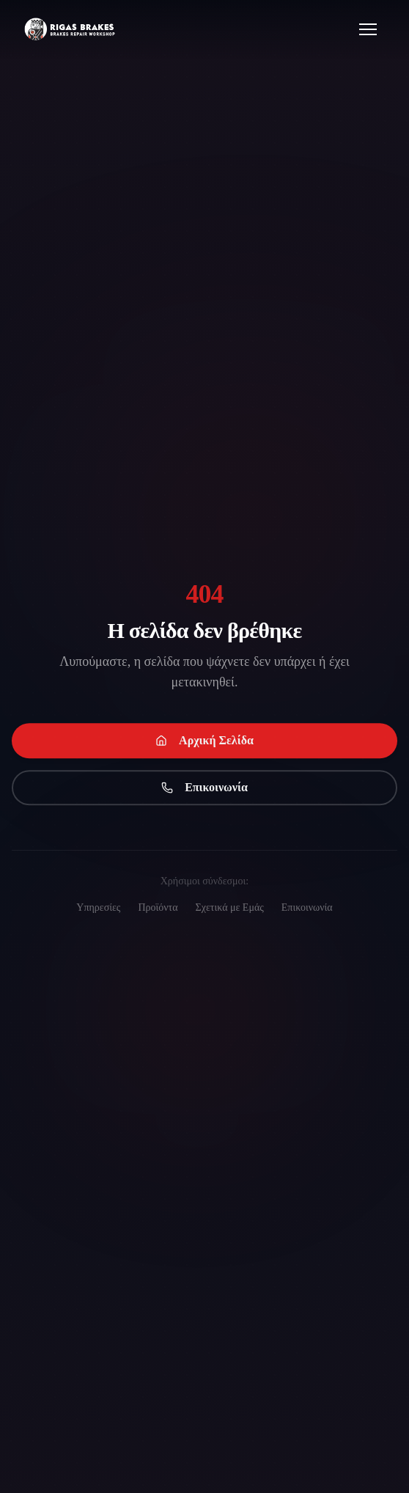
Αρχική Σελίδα (204, 742)
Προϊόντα (157, 907)
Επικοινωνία (204, 788)
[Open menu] (368, 29)
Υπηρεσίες (98, 907)
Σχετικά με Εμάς (230, 907)
